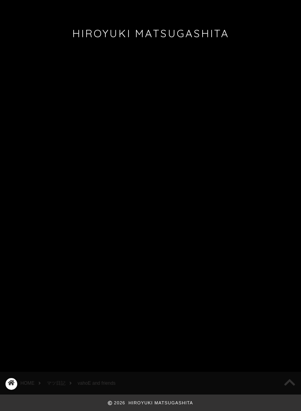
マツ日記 (16, 70)
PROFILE (60, 9)
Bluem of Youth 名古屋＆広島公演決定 (251, 122)
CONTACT (202, 9)
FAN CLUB (159, 9)
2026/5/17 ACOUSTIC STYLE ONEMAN (252, 91)
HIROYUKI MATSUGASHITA (150, 33)
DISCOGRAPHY (112, 9)
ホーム (23, 9)
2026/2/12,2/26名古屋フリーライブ (253, 154)
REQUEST (248, 9)
